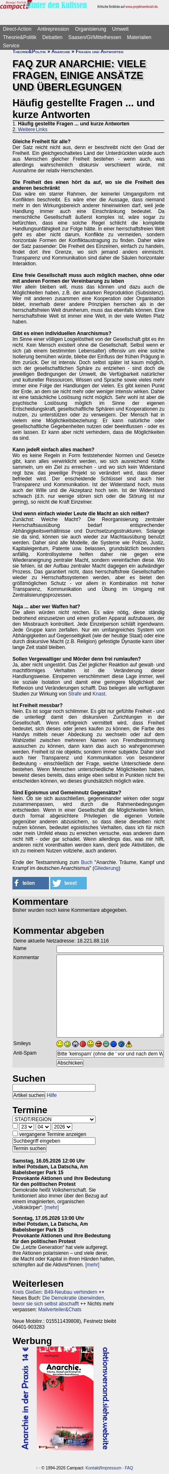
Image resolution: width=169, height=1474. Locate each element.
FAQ (129, 1468)
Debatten (52, 37)
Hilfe (52, 1095)
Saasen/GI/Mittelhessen (94, 37)
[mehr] (51, 1207)
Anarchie (60, 51)
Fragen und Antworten (99, 51)
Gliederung (106, 868)
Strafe (74, 694)
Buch (86, 862)
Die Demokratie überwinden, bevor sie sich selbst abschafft (58, 1301)
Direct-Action (17, 29)
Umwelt (120, 29)
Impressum (111, 1468)
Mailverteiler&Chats (59, 1309)
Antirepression (53, 29)
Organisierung (90, 29)
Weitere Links (32, 129)
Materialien (139, 37)
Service (11, 46)
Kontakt (93, 1468)
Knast (99, 694)
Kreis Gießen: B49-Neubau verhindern (54, 1292)
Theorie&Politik (20, 37)
